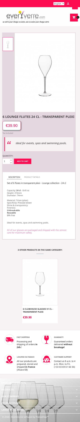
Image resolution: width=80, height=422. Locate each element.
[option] (8, 44)
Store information (13, 383)
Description (14, 177)
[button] (4, 284)
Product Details (32, 177)
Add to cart (22, 161)
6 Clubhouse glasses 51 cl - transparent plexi (38, 310)
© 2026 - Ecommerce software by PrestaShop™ (25, 416)
